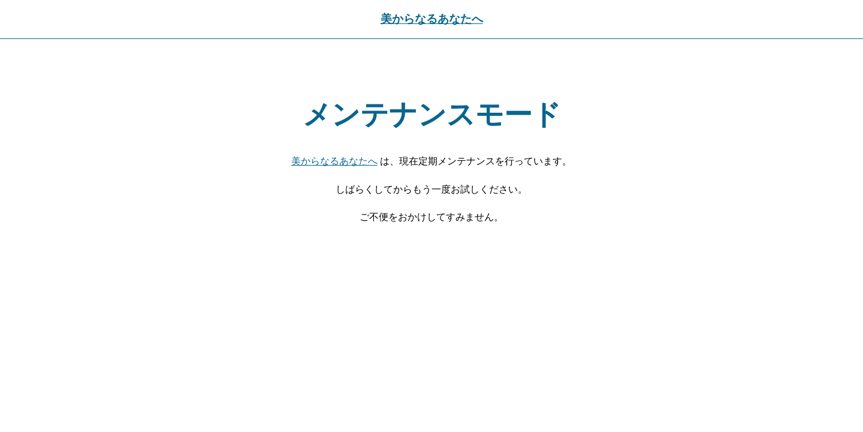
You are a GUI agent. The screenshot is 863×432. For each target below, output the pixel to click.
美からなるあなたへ (432, 19)
